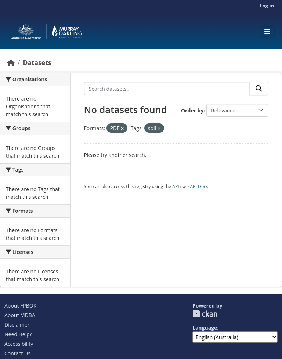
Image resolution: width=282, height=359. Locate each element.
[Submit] (258, 88)
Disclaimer (16, 324)
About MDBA (19, 315)
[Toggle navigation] (267, 31)
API (175, 186)
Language (204, 327)
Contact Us (17, 353)
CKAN (204, 314)
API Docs (199, 186)
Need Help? (18, 334)
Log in (267, 5)
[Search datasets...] (167, 88)
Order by (192, 110)
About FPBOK (20, 305)
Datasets (37, 62)
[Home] (11, 62)
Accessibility (18, 343)
